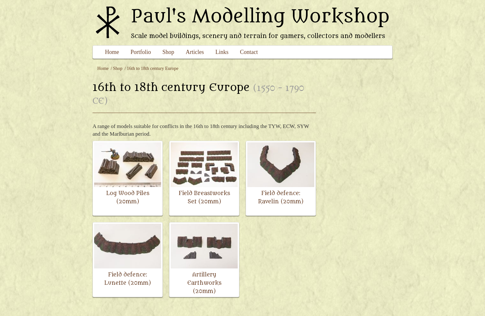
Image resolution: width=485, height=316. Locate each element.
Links (221, 52)
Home (112, 52)
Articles (195, 52)
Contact (249, 52)
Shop (168, 52)
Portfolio (141, 52)
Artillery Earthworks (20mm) (204, 283)
